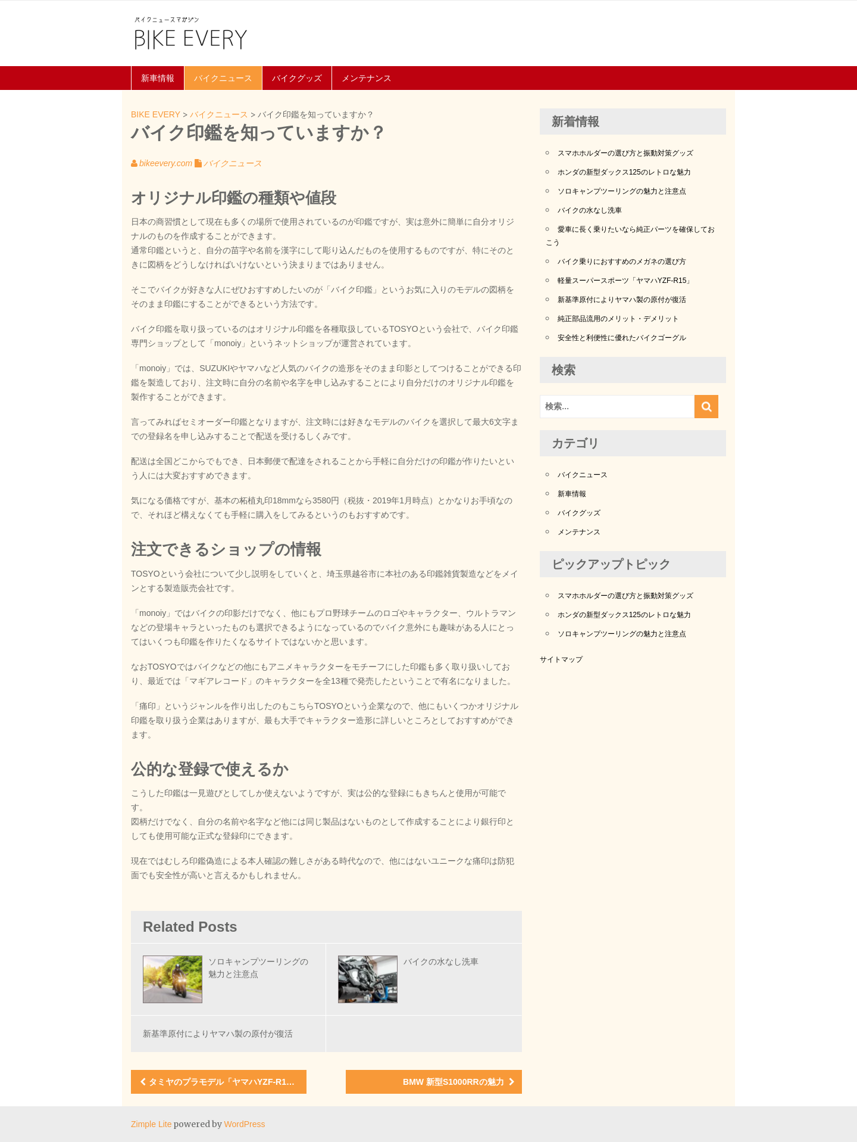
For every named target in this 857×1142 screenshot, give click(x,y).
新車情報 (157, 78)
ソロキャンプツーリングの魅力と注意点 (622, 191)
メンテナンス (367, 78)
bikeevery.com (165, 163)
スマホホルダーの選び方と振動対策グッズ (625, 153)
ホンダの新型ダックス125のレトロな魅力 (624, 172)
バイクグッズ (297, 78)
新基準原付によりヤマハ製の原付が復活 (218, 1033)
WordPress (244, 1124)
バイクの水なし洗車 (441, 961)
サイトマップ (561, 659)
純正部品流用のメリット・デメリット (618, 319)
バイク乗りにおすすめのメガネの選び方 (622, 261)
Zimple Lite (151, 1124)
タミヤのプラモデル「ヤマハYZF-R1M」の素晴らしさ (227, 1082)
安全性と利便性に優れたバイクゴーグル (622, 338)
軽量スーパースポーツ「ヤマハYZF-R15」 (626, 280)
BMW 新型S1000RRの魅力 (453, 1082)
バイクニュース (223, 78)
